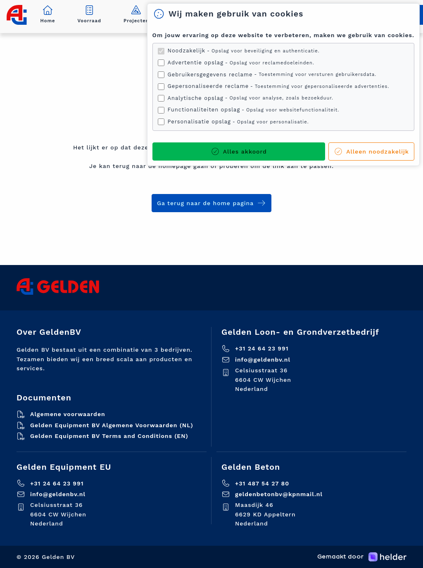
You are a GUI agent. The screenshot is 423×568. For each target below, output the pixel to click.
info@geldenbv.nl (262, 359)
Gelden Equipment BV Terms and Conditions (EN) (109, 436)
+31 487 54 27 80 (262, 483)
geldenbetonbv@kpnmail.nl (279, 494)
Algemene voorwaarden (67, 414)
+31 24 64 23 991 (261, 348)
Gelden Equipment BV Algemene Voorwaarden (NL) (111, 425)
